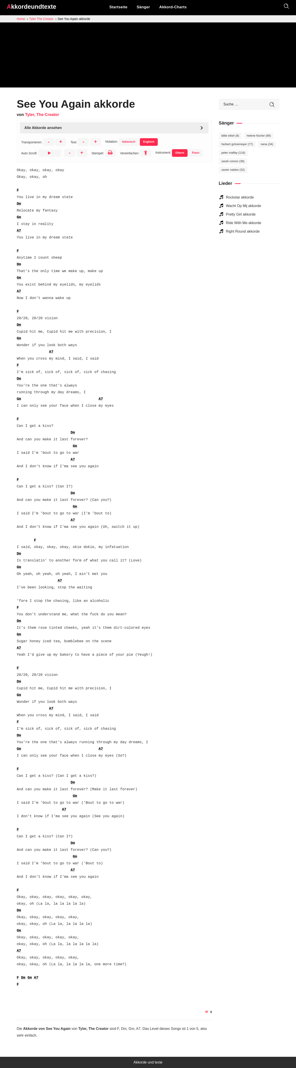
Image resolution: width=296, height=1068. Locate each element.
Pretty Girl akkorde (241, 214)
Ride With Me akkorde (243, 223)
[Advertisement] (148, 56)
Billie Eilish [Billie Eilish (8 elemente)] (230, 135)
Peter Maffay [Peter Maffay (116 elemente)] (233, 152)
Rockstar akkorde (240, 197)
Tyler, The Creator (42, 114)
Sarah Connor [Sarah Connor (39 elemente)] (233, 161)
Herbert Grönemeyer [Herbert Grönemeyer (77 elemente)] (237, 144)
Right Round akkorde (243, 231)
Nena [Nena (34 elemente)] (267, 144)
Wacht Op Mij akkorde (243, 206)
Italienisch (128, 141)
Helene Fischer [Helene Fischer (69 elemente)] (259, 135)
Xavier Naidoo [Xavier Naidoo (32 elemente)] (233, 169)
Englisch (148, 141)
